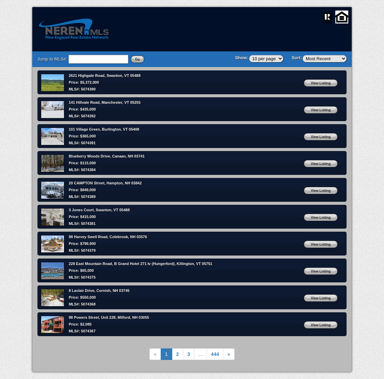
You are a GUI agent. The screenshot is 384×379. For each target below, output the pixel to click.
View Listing (321, 83)
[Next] (215, 354)
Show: (242, 57)
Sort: (297, 57)
